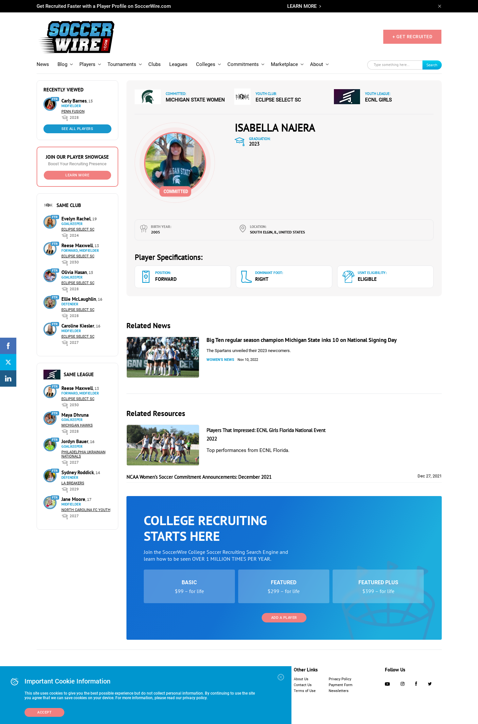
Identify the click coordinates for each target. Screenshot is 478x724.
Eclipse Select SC (77, 229)
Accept (44, 712)
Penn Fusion (73, 111)
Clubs (154, 64)
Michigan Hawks (77, 425)
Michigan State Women (195, 100)
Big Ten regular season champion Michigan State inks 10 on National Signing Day (301, 340)
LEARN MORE (302, 6)
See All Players (77, 129)
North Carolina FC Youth (85, 510)
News (43, 64)
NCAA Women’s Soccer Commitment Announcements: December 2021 (199, 477)
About (316, 64)
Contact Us (303, 685)
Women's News (220, 360)
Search (431, 64)
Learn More (77, 175)
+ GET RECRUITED (412, 36)
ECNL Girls (378, 100)
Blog (62, 64)
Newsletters (339, 691)
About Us (301, 679)
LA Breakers (72, 483)
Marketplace (284, 64)
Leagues (178, 64)
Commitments (243, 64)
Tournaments (121, 64)
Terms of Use (305, 691)
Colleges (205, 64)
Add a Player (284, 618)
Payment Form (341, 685)
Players (87, 64)
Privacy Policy (340, 679)
